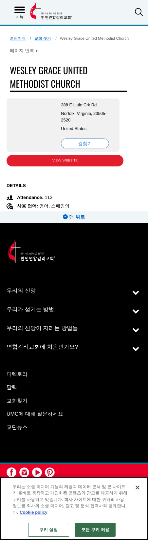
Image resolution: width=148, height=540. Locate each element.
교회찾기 (17, 401)
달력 (12, 387)
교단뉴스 (17, 427)
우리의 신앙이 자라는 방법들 (42, 328)
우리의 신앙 (21, 291)
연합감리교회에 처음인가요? (42, 347)
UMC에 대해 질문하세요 (35, 414)
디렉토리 (17, 374)
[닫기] (137, 487)
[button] (139, 13)
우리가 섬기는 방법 (30, 309)
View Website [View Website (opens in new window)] (65, 160)
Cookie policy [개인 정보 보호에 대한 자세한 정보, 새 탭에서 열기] (33, 512)
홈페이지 (18, 38)
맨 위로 (74, 217)
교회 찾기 (42, 38)
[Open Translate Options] (24, 51)
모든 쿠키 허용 (95, 529)
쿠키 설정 (48, 529)
